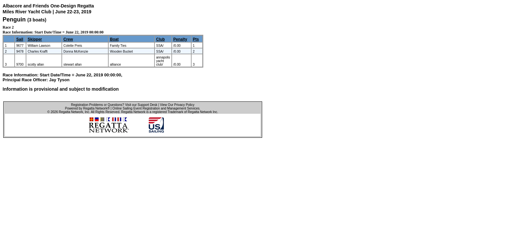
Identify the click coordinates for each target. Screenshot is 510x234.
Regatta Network (71, 112)
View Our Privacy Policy (177, 105)
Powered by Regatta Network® (87, 108)
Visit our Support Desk (141, 105)
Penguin (14, 19)
